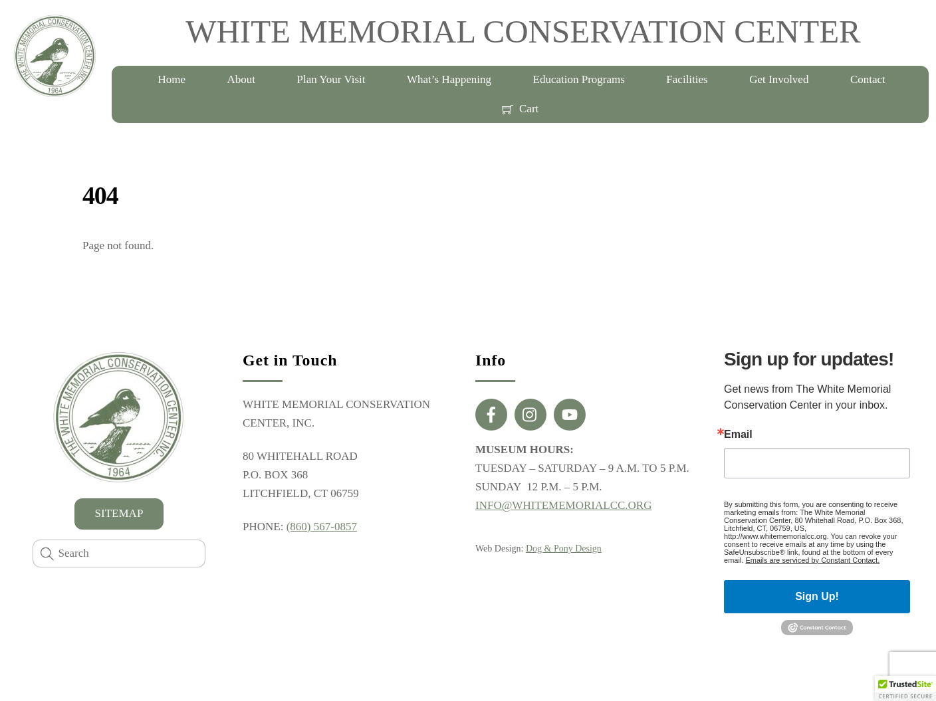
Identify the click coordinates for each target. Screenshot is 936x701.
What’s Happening (449, 79)
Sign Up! (817, 596)
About (241, 79)
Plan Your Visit (330, 79)
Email (738, 434)
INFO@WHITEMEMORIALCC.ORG (563, 505)
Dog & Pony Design (564, 548)
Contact (867, 79)
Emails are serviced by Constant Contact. (812, 560)
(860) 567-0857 (322, 526)
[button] (905, 688)
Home (171, 79)
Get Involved (778, 79)
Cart (520, 108)
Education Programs (579, 79)
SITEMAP (119, 513)
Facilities (686, 79)
